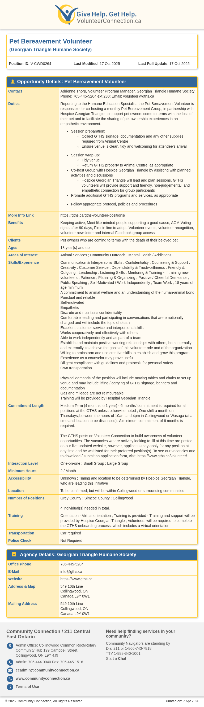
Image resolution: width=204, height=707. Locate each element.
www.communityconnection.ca (43, 678)
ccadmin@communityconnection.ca (47, 670)
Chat (122, 658)
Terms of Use (27, 686)
